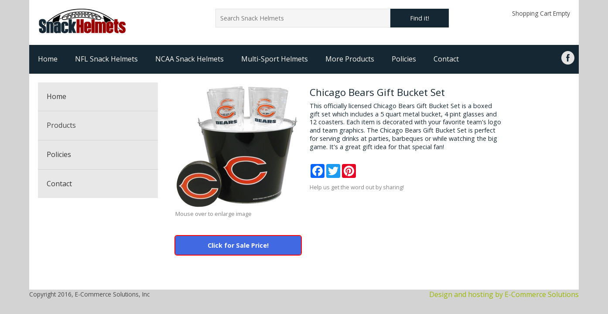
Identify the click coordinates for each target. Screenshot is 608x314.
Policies (404, 59)
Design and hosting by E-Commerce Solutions (504, 294)
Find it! (419, 18)
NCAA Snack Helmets (189, 59)
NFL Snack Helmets (106, 59)
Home (48, 59)
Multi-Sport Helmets (274, 59)
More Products (349, 59)
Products (61, 125)
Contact (446, 59)
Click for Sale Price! (238, 245)
